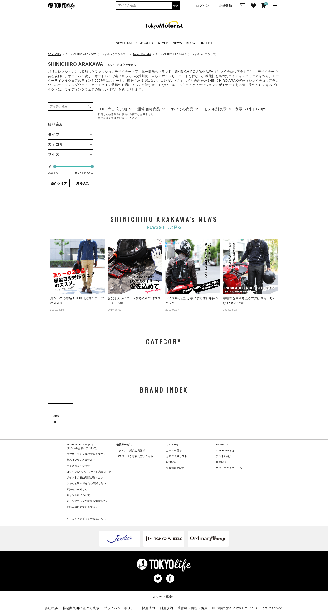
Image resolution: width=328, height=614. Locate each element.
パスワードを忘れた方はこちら (134, 456)
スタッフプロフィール (229, 468)
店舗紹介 (221, 462)
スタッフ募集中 (164, 596)
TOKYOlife (54, 54)
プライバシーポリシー (120, 608)
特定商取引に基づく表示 (81, 608)
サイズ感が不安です (78, 465)
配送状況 (171, 462)
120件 (260, 109)
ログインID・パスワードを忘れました (89, 471)
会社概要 (51, 608)
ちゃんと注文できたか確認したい (86, 483)
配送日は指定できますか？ (82, 506)
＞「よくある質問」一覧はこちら (86, 518)
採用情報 (148, 608)
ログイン (121, 450)
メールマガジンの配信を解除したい (88, 501)
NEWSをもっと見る (164, 227)
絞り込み (82, 183)
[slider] (54, 166)
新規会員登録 (137, 450)
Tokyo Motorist (142, 54)
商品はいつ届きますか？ (81, 459)
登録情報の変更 (175, 468)
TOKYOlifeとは (225, 450)
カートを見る (174, 450)
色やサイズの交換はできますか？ (86, 454)
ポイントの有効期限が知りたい (85, 477)
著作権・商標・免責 (193, 608)
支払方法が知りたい (78, 489)
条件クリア (59, 183)
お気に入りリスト (176, 456)
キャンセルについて (78, 495)
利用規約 (166, 608)
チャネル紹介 (224, 456)
